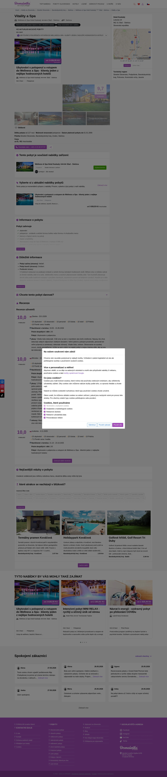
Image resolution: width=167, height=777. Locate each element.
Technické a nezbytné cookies (57, 406)
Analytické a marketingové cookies (59, 409)
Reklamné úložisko (53, 412)
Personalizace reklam (54, 418)
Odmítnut (92, 425)
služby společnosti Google (74, 373)
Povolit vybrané (104, 425)
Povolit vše (118, 425)
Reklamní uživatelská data (56, 415)
